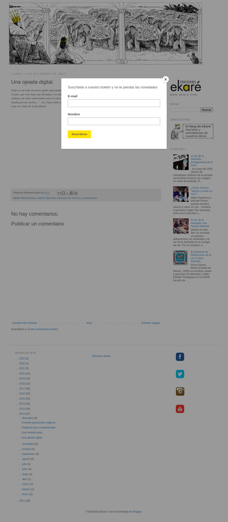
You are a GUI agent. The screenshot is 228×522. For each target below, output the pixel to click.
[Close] (165, 79)
